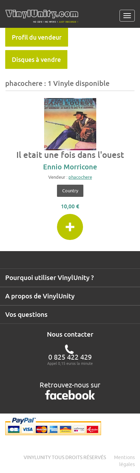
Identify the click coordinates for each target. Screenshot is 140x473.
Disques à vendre (36, 59)
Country (70, 190)
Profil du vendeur (36, 37)
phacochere (80, 177)
